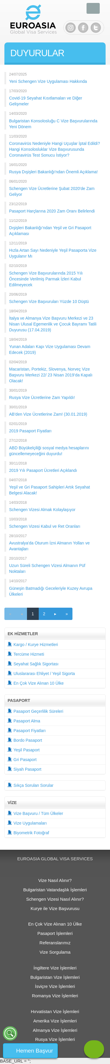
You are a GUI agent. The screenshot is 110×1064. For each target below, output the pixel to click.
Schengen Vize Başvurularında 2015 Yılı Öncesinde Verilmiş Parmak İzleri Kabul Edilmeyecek (46, 279)
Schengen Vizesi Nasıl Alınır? (55, 899)
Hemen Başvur (34, 1051)
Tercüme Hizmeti (25, 653)
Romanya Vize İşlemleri (55, 995)
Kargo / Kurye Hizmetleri (32, 644)
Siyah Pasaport (24, 768)
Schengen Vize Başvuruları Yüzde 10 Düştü (49, 301)
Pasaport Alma (23, 720)
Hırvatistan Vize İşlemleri (55, 1011)
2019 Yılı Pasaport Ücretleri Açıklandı (43, 470)
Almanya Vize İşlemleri (55, 1030)
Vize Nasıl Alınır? (55, 880)
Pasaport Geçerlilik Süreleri (35, 710)
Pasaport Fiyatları (26, 730)
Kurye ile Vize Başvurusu (55, 908)
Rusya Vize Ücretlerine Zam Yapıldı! (42, 397)
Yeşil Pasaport (23, 749)
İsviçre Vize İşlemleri (55, 986)
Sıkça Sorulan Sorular (30, 784)
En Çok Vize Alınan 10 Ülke (35, 682)
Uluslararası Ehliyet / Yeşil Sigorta (41, 673)
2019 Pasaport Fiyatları (30, 431)
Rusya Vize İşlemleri (55, 1039)
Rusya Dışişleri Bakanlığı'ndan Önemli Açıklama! (53, 171)
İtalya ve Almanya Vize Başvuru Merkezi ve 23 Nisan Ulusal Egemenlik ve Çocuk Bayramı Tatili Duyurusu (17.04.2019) (53, 324)
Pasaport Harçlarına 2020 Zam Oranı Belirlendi (52, 211)
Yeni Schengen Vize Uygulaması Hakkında (48, 81)
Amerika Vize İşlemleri (55, 1020)
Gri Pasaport (22, 759)
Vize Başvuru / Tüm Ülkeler (35, 813)
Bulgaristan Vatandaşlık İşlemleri (55, 889)
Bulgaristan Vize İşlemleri (54, 977)
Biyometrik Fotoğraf (28, 832)
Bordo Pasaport (24, 739)
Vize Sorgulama (55, 952)
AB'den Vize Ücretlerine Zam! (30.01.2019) (48, 414)
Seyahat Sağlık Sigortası (32, 663)
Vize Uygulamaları (27, 822)
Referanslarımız (55, 942)
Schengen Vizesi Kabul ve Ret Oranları (44, 526)
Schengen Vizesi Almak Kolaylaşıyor (42, 509)
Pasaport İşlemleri (54, 933)
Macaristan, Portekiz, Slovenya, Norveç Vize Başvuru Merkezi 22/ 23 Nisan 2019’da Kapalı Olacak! (50, 375)
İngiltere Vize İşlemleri (54, 967)
